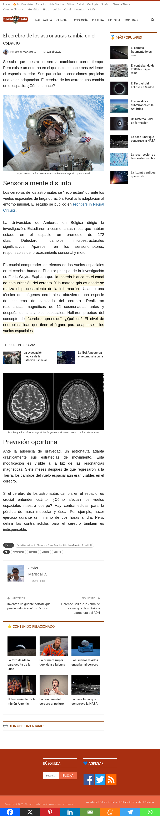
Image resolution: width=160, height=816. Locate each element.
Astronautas (18, 547)
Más (116, 4)
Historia (114, 15)
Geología (92, 4)
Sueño (105, 4)
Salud (80, 4)
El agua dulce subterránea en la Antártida (142, 100)
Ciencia (61, 15)
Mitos (70, 4)
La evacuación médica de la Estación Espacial (35, 351)
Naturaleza (43, 15)
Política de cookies (109, 797)
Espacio (41, 4)
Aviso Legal (92, 797)
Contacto (149, 797)
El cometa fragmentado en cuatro (141, 46)
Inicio (6, 4)
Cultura (98, 15)
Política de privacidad (131, 797)
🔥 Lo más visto (23, 4)
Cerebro (45, 547)
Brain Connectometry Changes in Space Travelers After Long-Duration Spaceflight (54, 540)
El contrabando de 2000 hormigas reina (143, 64)
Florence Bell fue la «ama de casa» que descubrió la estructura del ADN (80, 603)
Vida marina (56, 4)
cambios (33, 547)
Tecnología (79, 15)
